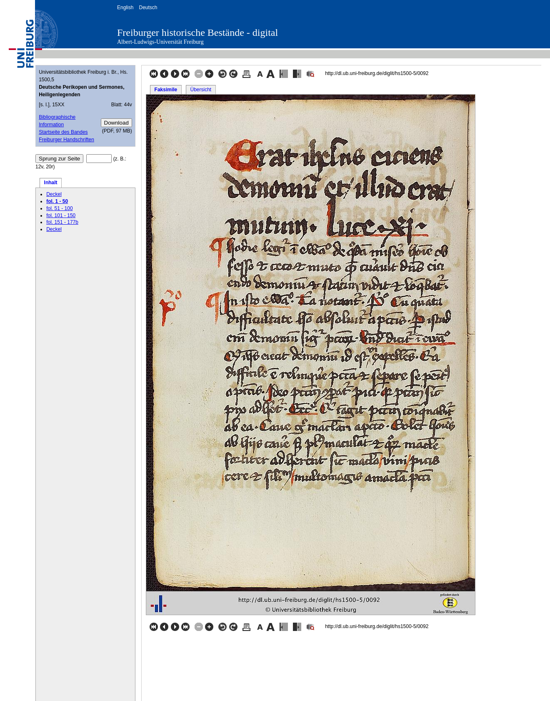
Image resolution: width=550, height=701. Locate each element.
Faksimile (166, 90)
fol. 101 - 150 (60, 215)
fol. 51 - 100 (59, 208)
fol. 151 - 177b (62, 222)
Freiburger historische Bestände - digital (197, 32)
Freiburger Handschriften (66, 140)
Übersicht (200, 90)
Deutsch (148, 7)
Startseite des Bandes (63, 132)
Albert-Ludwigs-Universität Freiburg (160, 42)
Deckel (54, 194)
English (125, 7)
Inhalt (51, 182)
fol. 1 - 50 (57, 201)
